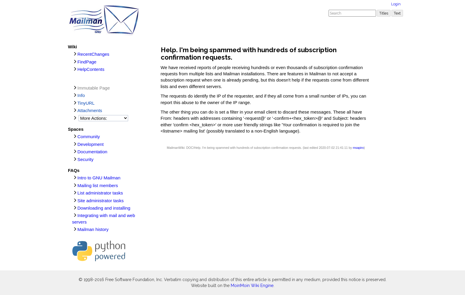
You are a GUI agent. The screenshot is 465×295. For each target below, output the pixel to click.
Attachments (89, 110)
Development (90, 144)
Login (396, 4)
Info (81, 95)
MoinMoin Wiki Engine (252, 285)
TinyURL (86, 103)
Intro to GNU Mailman (98, 177)
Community (88, 136)
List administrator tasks (100, 192)
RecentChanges (93, 54)
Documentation (92, 151)
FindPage (86, 61)
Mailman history (93, 229)
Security (85, 159)
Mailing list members (97, 185)
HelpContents (90, 69)
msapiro (358, 147)
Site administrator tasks (100, 200)
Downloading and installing (103, 208)
